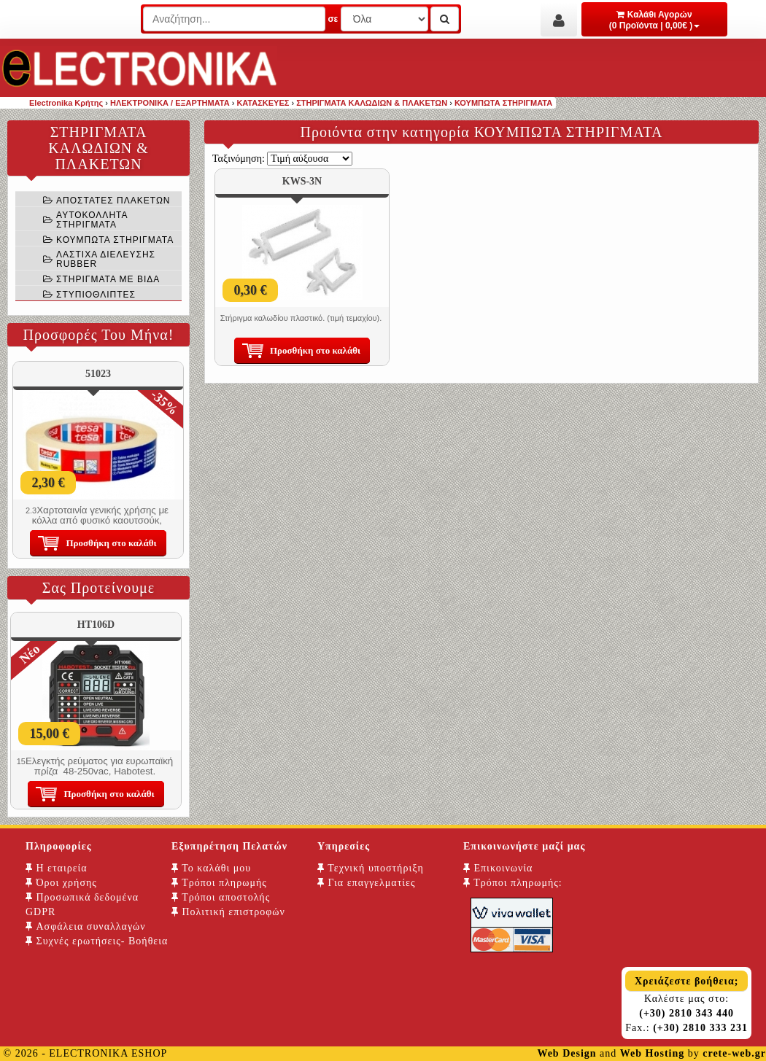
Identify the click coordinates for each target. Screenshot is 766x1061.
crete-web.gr (734, 1053)
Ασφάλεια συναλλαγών (86, 926)
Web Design (566, 1053)
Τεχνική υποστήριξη (370, 868)
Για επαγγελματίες (366, 882)
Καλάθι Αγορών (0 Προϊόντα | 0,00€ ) (654, 20)
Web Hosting (652, 1053)
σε (333, 19)
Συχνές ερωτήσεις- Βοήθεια (97, 941)
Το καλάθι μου (211, 868)
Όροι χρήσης (61, 882)
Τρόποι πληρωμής (219, 882)
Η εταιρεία (57, 868)
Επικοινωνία (498, 868)
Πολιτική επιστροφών (228, 911)
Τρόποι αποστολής (220, 897)
